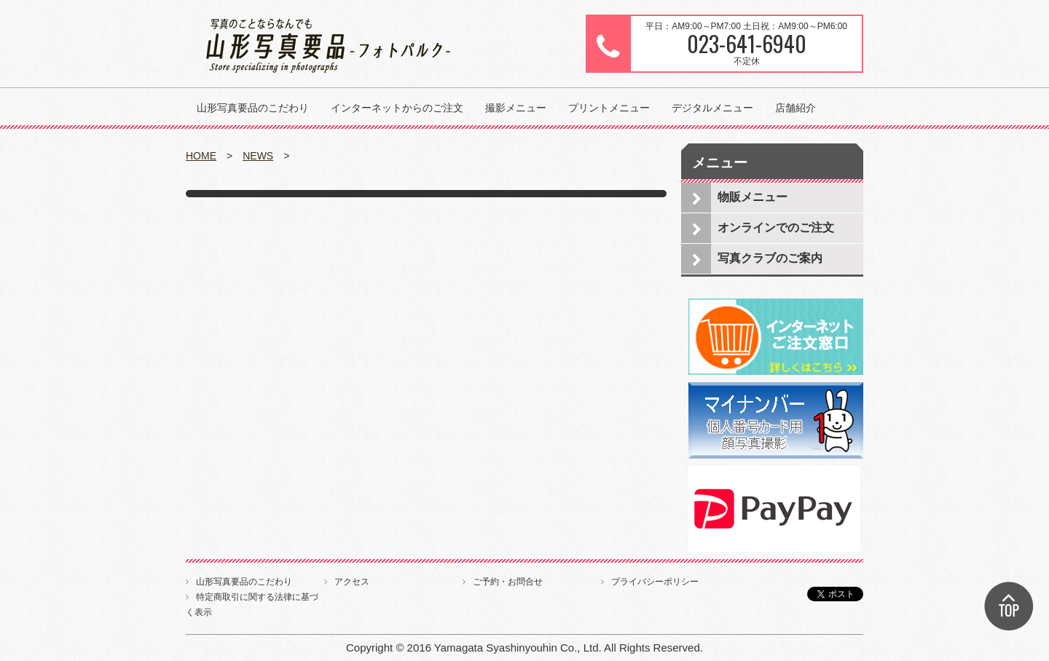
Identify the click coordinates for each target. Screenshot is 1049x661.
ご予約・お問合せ (508, 582)
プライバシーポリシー (655, 582)
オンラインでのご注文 (776, 227)
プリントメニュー (609, 108)
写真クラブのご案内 (770, 258)
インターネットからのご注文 (397, 108)
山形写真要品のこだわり (253, 108)
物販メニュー (752, 197)
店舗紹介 (795, 108)
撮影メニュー (515, 108)
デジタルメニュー (712, 108)
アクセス (351, 582)
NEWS (258, 156)
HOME (201, 156)
